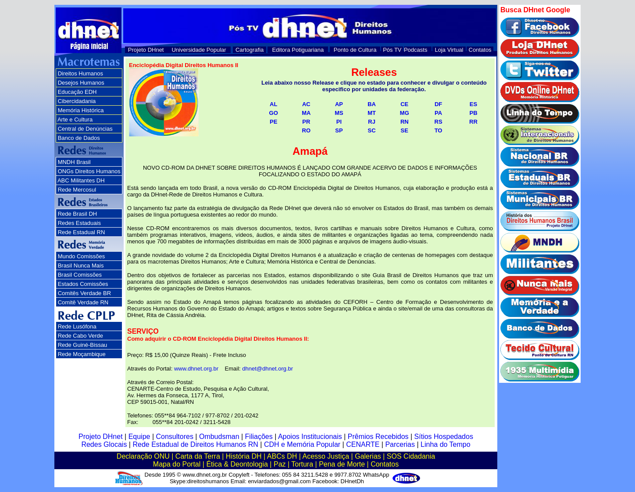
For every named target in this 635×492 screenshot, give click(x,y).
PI (339, 121)
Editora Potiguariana (298, 49)
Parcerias (400, 444)
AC (306, 104)
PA (438, 113)
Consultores (174, 436)
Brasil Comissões (80, 274)
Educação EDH (77, 92)
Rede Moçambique (82, 354)
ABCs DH (282, 456)
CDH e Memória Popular (302, 444)
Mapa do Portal (177, 464)
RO (306, 130)
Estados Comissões (83, 284)
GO (273, 113)
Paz (280, 464)
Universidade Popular (198, 49)
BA (371, 104)
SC (372, 130)
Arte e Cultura (75, 119)
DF (438, 104)
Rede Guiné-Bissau (82, 345)
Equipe (139, 436)
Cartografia (249, 49)
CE (404, 104)
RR (473, 121)
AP (339, 104)
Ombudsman (219, 436)
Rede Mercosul (77, 189)
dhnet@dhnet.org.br (267, 368)
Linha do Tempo (446, 444)
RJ (371, 121)
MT (371, 113)
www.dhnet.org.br (196, 368)
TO (438, 130)
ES (473, 104)
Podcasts (415, 49)
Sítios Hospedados (443, 436)
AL (273, 104)
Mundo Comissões (81, 256)
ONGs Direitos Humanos (89, 171)
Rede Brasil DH (77, 213)
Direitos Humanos (80, 73)
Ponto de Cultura (355, 49)
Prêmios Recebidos (378, 436)
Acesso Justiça (325, 456)
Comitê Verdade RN (83, 302)
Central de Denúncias (85, 128)
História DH (244, 456)
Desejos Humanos (81, 82)
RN (404, 121)
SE (404, 130)
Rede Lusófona (77, 326)
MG (404, 113)
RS (438, 121)
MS (339, 113)
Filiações (259, 436)
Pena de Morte (342, 464)
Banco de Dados (79, 138)
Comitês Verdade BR (84, 293)
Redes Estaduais (79, 223)
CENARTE (362, 444)
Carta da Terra (197, 456)
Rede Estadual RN (81, 232)
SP (338, 130)
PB (473, 113)
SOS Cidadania (411, 456)
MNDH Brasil (74, 162)
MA (306, 113)
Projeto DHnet (146, 49)
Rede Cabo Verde (80, 335)
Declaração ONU (143, 456)
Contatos (480, 49)
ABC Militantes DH (81, 180)
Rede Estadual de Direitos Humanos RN (195, 444)
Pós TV (392, 49)
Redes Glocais (104, 444)
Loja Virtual (449, 49)
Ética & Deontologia (237, 464)
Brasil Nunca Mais (81, 265)
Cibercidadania (77, 101)
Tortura (302, 464)
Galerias (368, 456)
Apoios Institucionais (310, 436)
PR (306, 121)
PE (273, 121)
